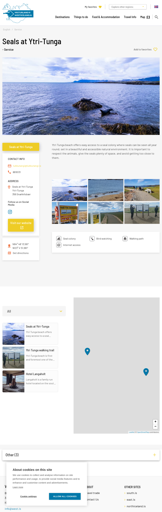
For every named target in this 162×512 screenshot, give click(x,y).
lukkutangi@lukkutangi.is (27, 165)
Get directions (21, 252)
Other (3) (12, 454)
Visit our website (20, 223)
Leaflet (131, 432)
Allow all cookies (65, 496)
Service (18, 29)
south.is (132, 493)
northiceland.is (136, 506)
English (6, 29)
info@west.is (13, 508)
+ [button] (155, 422)
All (9, 311)
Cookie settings (28, 496)
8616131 (17, 172)
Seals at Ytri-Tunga (20, 147)
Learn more (18, 487)
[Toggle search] (156, 17)
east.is (131, 499)
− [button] (155, 426)
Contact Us (92, 499)
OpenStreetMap (143, 432)
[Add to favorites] (147, 49)
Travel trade (92, 493)
